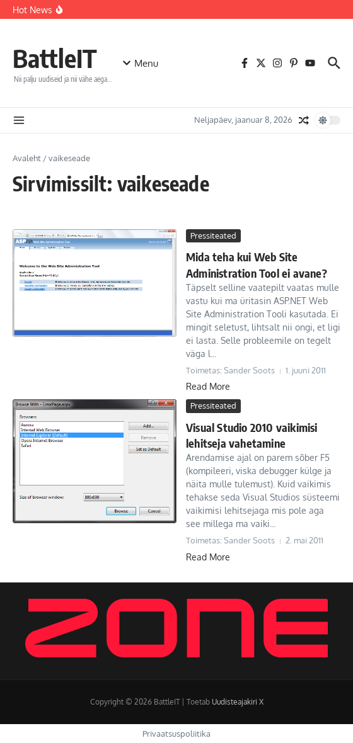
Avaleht (27, 158)
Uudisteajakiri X (237, 701)
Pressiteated (213, 235)
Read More (208, 386)
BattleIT (55, 58)
